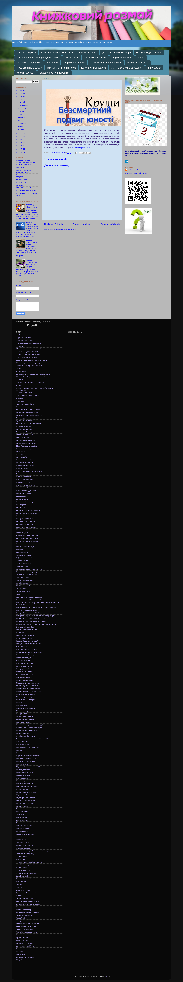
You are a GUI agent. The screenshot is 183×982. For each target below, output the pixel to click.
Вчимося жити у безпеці (25, 463)
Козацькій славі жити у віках (26, 649)
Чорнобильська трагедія (25, 935)
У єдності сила (21, 867)
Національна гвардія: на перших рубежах (31, 725)
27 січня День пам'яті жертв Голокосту (30, 382)
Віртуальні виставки (137, 62)
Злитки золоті (21, 589)
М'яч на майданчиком (24, 677)
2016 (21, 152)
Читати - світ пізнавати (24, 929)
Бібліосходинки (21, 179)
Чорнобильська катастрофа (26, 932)
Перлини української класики (26, 758)
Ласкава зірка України (24, 666)
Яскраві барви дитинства (25, 957)
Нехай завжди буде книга (25, 736)
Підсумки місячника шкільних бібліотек (30, 767)
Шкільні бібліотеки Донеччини (27, 188)
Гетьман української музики (26, 474)
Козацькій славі (21, 646)
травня (21, 117)
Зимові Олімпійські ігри (24, 580)
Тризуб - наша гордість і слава (27, 865)
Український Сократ (23, 890)
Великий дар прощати (24, 429)
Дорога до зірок (22, 544)
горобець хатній (22, 488)
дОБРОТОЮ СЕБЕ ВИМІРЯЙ (27, 535)
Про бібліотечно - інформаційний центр (38, 57)
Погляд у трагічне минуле (25, 772)
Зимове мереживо (23, 577)
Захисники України (23, 566)
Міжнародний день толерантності (28, 691)
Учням (141, 57)
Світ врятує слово (22, 812)
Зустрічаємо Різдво (23, 591)
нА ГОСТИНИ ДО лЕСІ (24, 716)
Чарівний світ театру (23, 910)
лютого (21, 127)
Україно (19, 884)
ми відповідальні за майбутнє (27, 686)
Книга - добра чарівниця (25, 635)
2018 (21, 146)
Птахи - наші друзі (22, 789)
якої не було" (21, 954)
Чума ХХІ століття (22, 940)
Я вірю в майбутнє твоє (24, 949)
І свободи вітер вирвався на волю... (29, 597)
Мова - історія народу (24, 697)
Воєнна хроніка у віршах (25, 449)
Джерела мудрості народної (26, 527)
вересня (21, 111)
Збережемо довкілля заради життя (29, 569)
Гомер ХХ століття (23, 482)
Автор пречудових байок (25, 404)
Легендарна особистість (25, 669)
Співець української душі (25, 845)
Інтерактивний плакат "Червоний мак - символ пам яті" (36, 607)
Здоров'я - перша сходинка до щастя (29, 572)
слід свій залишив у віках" (25, 837)
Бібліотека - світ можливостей (27, 412)
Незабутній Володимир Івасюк (27, 730)
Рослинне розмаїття (23, 806)
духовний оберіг (22, 552)
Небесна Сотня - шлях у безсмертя (29, 728)
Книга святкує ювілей (24, 638)
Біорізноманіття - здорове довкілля (29, 415)
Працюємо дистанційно (149, 52)
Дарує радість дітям (23, 493)
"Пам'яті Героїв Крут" (81, 147)
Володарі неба (21, 457)
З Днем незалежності (24, 558)
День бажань (21, 496)
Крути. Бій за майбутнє (24, 663)
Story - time (20, 960)
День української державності (27, 521)
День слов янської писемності (27, 513)
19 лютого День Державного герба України (31, 360)
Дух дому (19, 549)
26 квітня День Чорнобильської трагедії (30, 377)
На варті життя (21, 714)
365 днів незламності (24, 393)
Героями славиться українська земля (29, 471)
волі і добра (20, 454)
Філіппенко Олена (135, 170)
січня (20, 130)
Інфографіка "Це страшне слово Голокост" (31, 621)
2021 (21, 136)
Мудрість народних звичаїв (26, 711)
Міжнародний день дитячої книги (28, 688)
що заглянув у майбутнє (25, 946)
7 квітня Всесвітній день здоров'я (28, 395)
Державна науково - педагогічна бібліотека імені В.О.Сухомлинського (26, 162)
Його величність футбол (25, 627)
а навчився (20, 401)
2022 (21, 133)
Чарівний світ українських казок (27, 912)
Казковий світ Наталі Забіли (26, 630)
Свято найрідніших (23, 823)
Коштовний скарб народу (25, 655)
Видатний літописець (24, 437)
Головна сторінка (26, 52)
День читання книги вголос (26, 524)
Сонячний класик (22, 842)
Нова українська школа (29, 67)
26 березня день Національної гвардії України (33, 374)
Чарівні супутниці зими (24, 915)
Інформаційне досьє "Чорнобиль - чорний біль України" (36, 624)
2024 (21, 96)
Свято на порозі (22, 820)
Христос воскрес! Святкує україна (28, 901)
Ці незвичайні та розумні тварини (28, 904)
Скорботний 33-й (22, 831)
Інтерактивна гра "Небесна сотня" (28, 600)
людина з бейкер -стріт (24, 674)
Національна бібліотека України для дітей (24, 171)
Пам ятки (19, 750)
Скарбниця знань (22, 828)
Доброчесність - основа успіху (27, 538)
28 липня (19, 385)
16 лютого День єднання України (28, 354)
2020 (21, 140)
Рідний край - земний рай (25, 798)
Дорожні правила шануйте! (26, 547)
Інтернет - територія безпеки (26, 610)
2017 (21, 149)
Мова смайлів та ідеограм (25, 700)
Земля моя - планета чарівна (26, 575)
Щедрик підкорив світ (24, 943)
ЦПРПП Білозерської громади (27, 191)
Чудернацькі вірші (22, 938)
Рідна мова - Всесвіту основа (27, 795)
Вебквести (52, 62)
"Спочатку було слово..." (25, 340)
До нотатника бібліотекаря (116, 52)
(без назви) (30, 205)
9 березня (19, 398)
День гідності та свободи (25, 502)
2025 (21, 93)
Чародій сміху (21, 918)
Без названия (21, 407)
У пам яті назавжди (23, 870)
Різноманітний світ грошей (26, 800)
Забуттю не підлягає (23, 563)
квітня (20, 120)
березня (21, 123)
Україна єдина (21, 882)
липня (20, 114)
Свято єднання (21, 817)
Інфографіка (154, 67)
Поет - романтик (22, 778)
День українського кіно (24, 519)
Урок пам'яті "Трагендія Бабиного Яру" (30, 893)
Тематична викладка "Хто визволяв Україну (32, 851)
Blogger (106, 976)
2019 (21, 143)
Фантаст (19, 896)
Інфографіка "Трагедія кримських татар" (30, 618)
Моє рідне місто (22, 705)
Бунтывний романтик (24, 421)
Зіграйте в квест (22, 583)
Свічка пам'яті (21, 814)
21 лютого (19, 368)
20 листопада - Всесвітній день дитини (30, 363)
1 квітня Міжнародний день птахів (28, 343)
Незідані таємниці (22, 733)
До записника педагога (93, 67)
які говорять (20, 952)
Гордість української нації (25, 485)
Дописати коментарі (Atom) (66, 229)
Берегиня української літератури (28, 409)
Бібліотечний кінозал (95, 57)
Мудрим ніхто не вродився (25, 708)
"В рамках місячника (23, 338)
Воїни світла (20, 451)
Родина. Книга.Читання (24, 803)
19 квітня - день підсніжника (26, 357)
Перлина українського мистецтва (28, 756)
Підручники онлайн (122, 57)
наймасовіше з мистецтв (25, 719)
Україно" (19, 887)
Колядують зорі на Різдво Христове (29, 652)
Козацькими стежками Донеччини (28, 644)
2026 (21, 90)
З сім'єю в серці (22, 561)
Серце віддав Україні (24, 825)
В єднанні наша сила (24, 426)
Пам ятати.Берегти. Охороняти (27, 747)
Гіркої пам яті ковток (23, 477)
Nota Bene (20, 167)
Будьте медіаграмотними (25, 418)
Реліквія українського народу (26, 792)
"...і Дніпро (20, 335)
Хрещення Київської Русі (25, 898)
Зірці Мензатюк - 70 (23, 586)
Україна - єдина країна (24, 879)
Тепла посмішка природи (25, 854)
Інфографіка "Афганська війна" (27, 613)
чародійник (20, 921)
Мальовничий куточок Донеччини (28, 683)
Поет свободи (21, 781)
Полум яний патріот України (26, 786)
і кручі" (18, 594)
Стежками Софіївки (23, 848)
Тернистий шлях (22, 856)
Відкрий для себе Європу (25, 440)
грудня (20, 102)
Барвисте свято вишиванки (54, 72)
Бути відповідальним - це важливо (28, 423)
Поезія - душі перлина (24, 775)
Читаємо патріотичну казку (26, 926)
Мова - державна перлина (25, 694)
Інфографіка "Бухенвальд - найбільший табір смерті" (35, 616)
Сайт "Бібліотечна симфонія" (126, 67)
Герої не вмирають (23, 468)
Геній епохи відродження (25, 465)
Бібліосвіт (19, 185)
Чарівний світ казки (23, 907)
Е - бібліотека (21, 182)
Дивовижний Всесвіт (23, 530)
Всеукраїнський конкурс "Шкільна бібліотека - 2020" (69, 52)
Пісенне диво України (24, 770)
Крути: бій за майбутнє (24, 660)
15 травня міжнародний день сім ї (28, 349)
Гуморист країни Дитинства (26, 491)
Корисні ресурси (25, 72)
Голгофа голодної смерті (25, 479)
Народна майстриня (23, 722)
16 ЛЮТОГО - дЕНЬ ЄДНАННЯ (27, 352)
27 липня (19, 380)
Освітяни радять (22, 742)
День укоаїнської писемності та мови (29, 516)
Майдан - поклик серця (24, 680)
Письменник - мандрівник (25, 761)
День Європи (21, 505)
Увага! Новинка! (22, 876)
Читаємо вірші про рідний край (27, 923)
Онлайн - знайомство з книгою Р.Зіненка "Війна (33, 739)
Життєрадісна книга (23, 555)
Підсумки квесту (22, 764)
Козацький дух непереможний (27, 641)
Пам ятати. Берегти (23, 744)
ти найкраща (21, 859)
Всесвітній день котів (24, 460)
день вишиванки (22, 499)
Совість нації (21, 840)
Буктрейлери (72, 57)
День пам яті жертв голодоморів (28, 510)
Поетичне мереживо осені (25, 784)
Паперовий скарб (22, 753)
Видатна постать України (25, 435)
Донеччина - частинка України (27, 541)
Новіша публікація (53, 224)
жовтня (21, 108)
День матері (20, 507)
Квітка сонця (20, 632)
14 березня (20, 346)
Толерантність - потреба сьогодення (29, 862)
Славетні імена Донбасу (25, 834)
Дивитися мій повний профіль (136, 173)
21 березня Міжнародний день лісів (29, 366)
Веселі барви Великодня (25, 432)
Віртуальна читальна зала (61, 67)
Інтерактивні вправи (74, 62)
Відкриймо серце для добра (26, 446)
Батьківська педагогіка (29, 62)
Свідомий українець (23, 809)
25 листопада (21, 371)
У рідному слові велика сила (26, 873)
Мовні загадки (21, 702)
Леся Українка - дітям (24, 672)
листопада (22, 105)
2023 (21, 99)
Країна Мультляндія (23, 658)
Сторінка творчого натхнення (105, 62)
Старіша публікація (110, 224)
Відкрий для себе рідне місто (26, 443)
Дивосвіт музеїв (22, 533)
